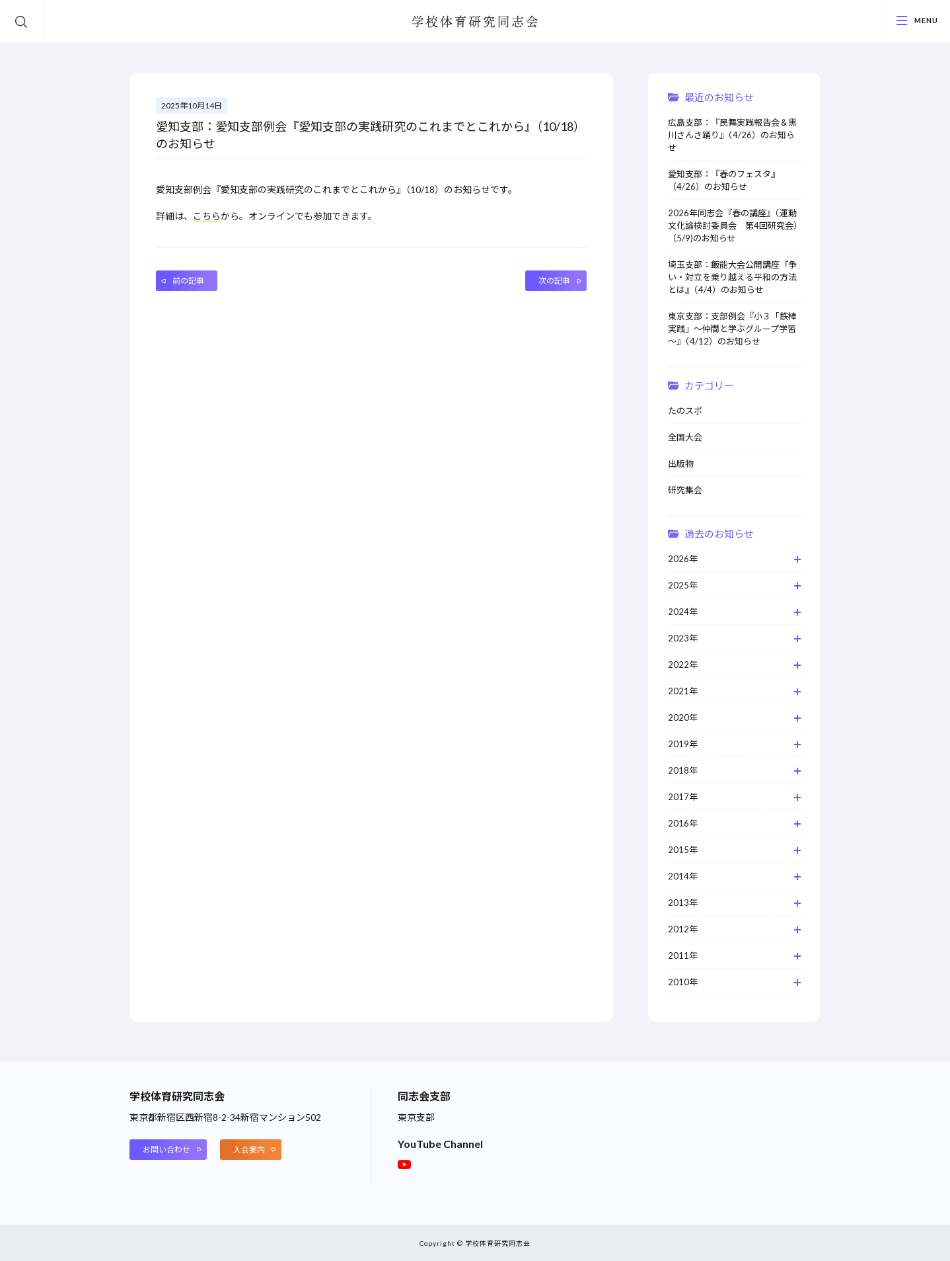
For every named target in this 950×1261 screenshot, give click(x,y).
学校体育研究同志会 (475, 22)
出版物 (681, 463)
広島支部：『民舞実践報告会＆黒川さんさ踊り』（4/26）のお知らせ (732, 135)
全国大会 (685, 437)
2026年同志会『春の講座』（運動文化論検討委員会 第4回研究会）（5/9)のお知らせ (733, 225)
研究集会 (685, 490)
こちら (207, 216)
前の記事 (188, 281)
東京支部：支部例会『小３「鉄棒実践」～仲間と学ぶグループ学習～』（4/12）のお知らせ (732, 328)
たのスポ (685, 410)
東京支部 (416, 1117)
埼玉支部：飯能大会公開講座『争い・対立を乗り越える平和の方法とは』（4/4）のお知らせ (732, 277)
